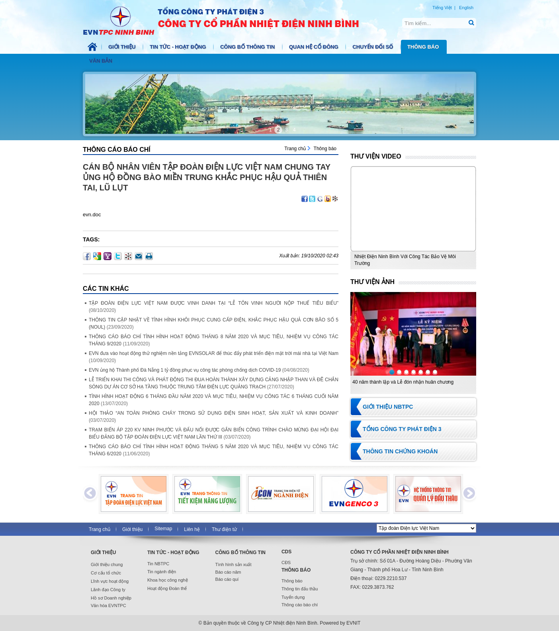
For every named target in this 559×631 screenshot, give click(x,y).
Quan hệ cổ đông (314, 47)
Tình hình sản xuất (233, 564)
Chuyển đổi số (373, 47)
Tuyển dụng (293, 597)
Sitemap (163, 528)
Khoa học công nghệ (167, 580)
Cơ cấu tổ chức (106, 572)
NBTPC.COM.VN (229, 20)
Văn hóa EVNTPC (108, 605)
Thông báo (423, 47)
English (466, 7)
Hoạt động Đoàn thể (167, 588)
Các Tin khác (106, 288)
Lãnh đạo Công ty (108, 589)
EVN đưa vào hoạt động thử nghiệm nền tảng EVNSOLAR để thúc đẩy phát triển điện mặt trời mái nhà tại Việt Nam (213, 353)
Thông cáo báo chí (116, 149)
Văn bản (101, 61)
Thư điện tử (224, 529)
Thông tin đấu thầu (299, 588)
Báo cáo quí (227, 579)
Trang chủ (295, 148)
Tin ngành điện (161, 571)
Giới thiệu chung (107, 564)
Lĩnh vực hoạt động (110, 581)
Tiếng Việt (442, 7)
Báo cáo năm (228, 572)
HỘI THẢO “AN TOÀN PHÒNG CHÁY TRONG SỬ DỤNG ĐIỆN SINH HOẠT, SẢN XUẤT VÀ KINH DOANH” (213, 413)
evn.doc (92, 215)
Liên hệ (192, 529)
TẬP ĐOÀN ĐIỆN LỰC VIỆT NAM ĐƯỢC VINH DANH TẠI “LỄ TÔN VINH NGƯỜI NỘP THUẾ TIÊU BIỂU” (213, 303)
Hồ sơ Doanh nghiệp (111, 598)
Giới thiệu (122, 47)
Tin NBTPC (158, 563)
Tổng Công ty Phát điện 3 (402, 429)
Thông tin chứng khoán (400, 451)
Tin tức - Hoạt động (178, 47)
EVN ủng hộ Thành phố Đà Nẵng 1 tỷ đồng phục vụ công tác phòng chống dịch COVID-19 (185, 370)
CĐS (286, 562)
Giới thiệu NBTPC (388, 407)
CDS (286, 552)
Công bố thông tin (248, 47)
